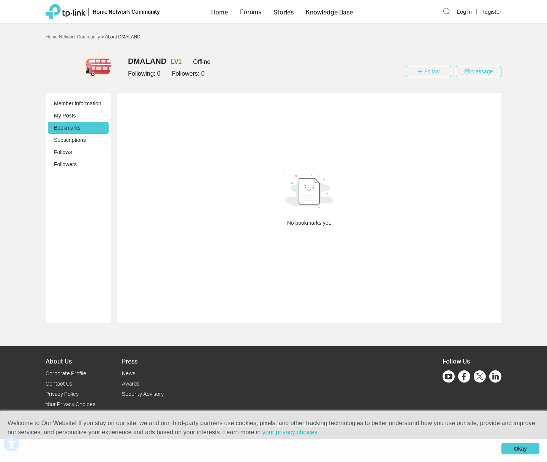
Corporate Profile (66, 373)
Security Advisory (143, 394)
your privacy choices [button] (290, 432)
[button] (219, 11)
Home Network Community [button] (126, 11)
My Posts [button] (65, 116)
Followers (65, 164)
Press (130, 361)
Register (491, 11)
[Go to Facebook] (464, 376)
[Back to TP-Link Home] (65, 11)
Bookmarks (67, 128)
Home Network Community (73, 37)
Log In (464, 11)
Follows (63, 152)
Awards (130, 383)
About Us (59, 361)
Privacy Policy (62, 394)
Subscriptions (70, 140)
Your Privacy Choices (70, 404)
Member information (77, 103)
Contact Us (59, 383)
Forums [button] (250, 12)
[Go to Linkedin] (495, 376)
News (128, 373)
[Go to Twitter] (480, 377)
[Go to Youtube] (449, 376)
